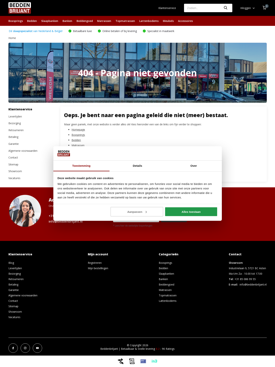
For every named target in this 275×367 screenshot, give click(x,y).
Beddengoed (85, 21)
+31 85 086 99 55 (245, 279)
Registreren (95, 263)
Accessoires (185, 21)
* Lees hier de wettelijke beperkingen (132, 225)
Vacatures (14, 178)
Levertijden (15, 116)
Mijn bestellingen (98, 268)
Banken (67, 21)
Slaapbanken (49, 21)
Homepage (78, 129)
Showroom (15, 171)
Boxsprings (15, 21)
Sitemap (13, 164)
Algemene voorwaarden (22, 150)
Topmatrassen (125, 21)
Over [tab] (193, 165)
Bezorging (14, 123)
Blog (11, 263)
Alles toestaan (191, 211)
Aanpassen (137, 211)
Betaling (13, 137)
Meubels (168, 21)
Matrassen (104, 21)
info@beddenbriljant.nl (66, 221)
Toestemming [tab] (81, 165)
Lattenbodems (149, 21)
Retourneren (16, 130)
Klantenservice (167, 8)
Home (12, 38)
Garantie (13, 144)
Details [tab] (137, 165)
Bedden (32, 21)
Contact (13, 157)
